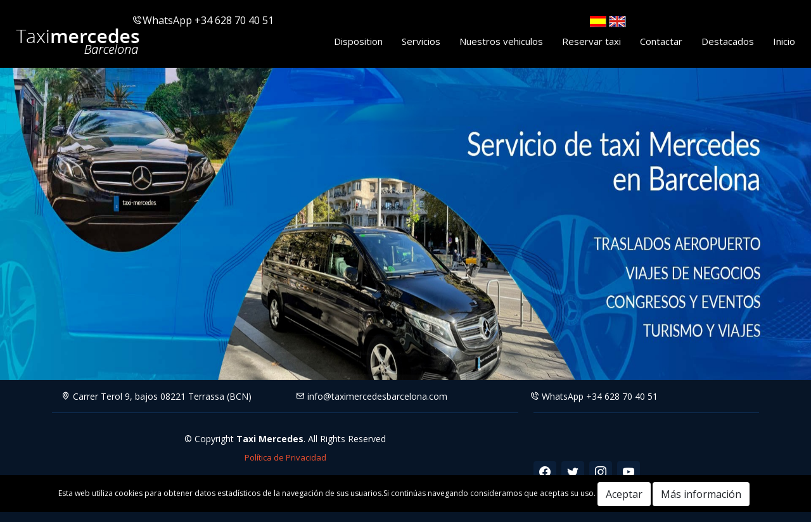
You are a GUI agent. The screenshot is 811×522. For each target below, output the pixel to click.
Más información (701, 494)
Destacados (727, 41)
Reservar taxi (591, 41)
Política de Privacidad (285, 457)
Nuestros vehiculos (501, 41)
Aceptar (624, 494)
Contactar (661, 41)
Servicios (421, 41)
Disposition (358, 41)
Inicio (784, 41)
